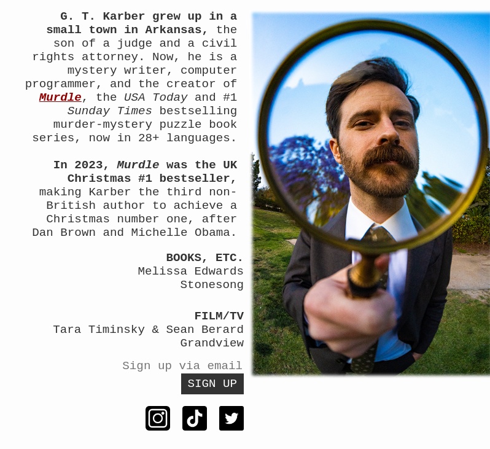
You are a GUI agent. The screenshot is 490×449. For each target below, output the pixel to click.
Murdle (60, 97)
